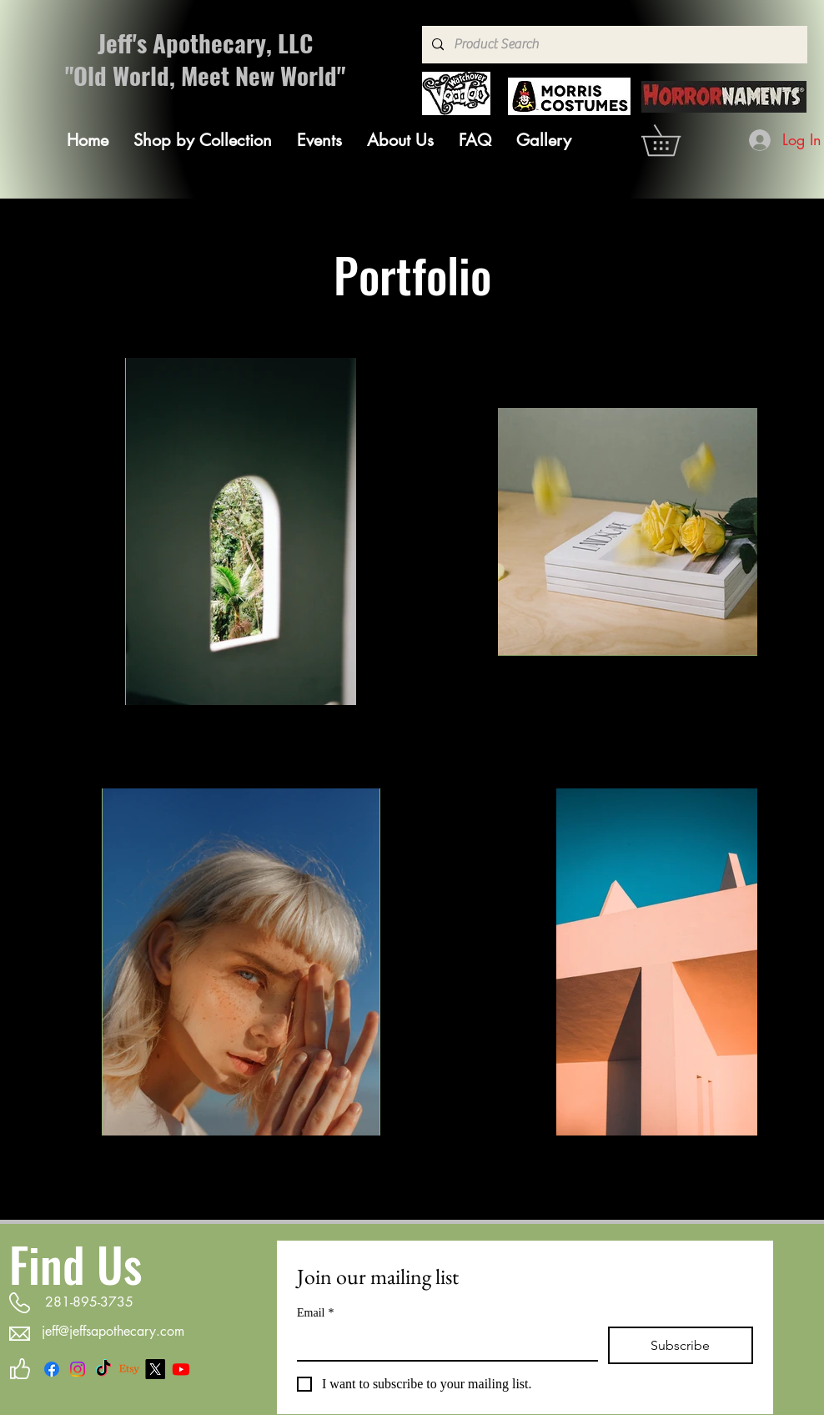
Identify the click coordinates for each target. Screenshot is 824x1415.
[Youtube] (181, 1369)
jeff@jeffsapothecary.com (113, 1331)
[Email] (442, 1343)
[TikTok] (103, 1369)
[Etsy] (129, 1369)
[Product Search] (613, 44)
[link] (676, 140)
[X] (155, 1369)
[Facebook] (52, 1369)
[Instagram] (78, 1369)
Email (315, 1313)
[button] (202, 140)
